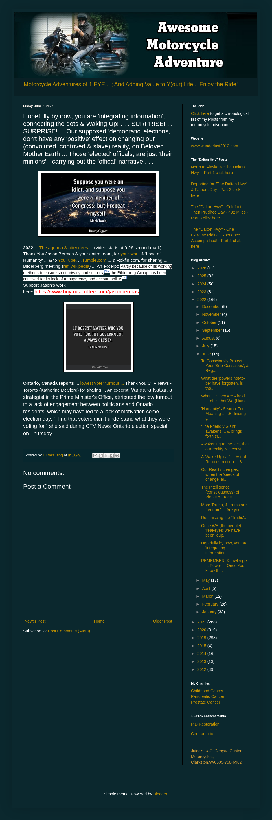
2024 (202, 284)
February (210, 604)
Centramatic (202, 733)
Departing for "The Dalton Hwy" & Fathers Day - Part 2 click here (219, 189)
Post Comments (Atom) (69, 631)
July (206, 346)
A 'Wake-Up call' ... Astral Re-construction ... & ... (224, 459)
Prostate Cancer (205, 702)
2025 (202, 276)
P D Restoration (205, 724)
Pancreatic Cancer (207, 696)
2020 (202, 630)
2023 (202, 291)
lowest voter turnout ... (102, 383)
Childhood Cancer (207, 691)
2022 (202, 299)
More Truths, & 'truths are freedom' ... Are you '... (224, 507)
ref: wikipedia (76, 266)
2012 (202, 669)
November (212, 314)
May (206, 580)
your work (129, 253)
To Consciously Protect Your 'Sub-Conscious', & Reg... (225, 366)
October (210, 322)
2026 (202, 268)
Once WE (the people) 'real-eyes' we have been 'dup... (221, 530)
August (209, 338)
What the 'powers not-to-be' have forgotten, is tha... (223, 383)
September (212, 330)
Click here (200, 113)
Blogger (160, 794)
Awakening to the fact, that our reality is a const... (225, 446)
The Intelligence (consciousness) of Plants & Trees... (220, 492)
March (208, 596)
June (207, 354)
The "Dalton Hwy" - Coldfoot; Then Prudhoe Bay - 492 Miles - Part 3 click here (219, 212)
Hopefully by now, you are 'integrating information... (224, 548)
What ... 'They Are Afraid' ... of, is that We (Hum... (224, 398)
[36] (124, 277)
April (206, 588)
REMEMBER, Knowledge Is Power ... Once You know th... (224, 565)
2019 (202, 637)
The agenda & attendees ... (66, 247)
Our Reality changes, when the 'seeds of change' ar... (220, 474)
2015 (202, 645)
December (212, 306)
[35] (107, 271)
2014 (202, 653)
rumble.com (94, 260)
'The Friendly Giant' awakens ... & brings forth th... (221, 431)
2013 (202, 661)
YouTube (67, 260)
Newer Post (35, 621)
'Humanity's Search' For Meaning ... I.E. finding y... (223, 413)
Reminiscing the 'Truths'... (224, 517)
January (210, 612)
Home (99, 621)
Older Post (162, 621)
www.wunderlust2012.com (214, 146)
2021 (202, 622)
